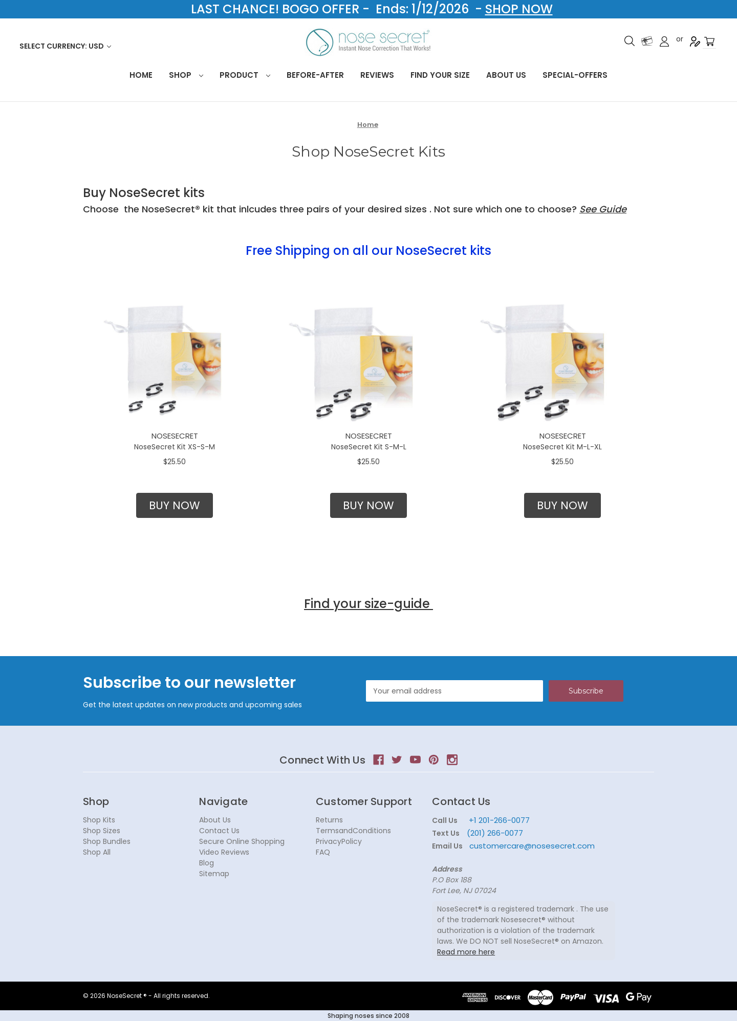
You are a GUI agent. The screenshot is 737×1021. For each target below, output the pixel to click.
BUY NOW (174, 505)
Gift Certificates (647, 41)
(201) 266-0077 (495, 833)
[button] (174, 505)
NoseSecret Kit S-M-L (368, 447)
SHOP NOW (519, 9)
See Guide (602, 209)
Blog (206, 863)
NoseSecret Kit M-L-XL (562, 447)
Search (629, 41)
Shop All (97, 852)
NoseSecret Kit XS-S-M (174, 447)
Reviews (377, 75)
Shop (186, 75)
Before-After (315, 75)
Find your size (440, 75)
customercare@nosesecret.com (531, 845)
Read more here (466, 952)
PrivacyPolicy (339, 841)
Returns (329, 820)
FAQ (323, 852)
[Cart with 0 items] (709, 42)
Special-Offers (575, 75)
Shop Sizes (101, 831)
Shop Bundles (107, 841)
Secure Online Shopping (242, 841)
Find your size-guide (368, 603)
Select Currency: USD (65, 46)
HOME (141, 75)
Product (245, 75)
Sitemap (214, 873)
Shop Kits (99, 820)
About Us (506, 75)
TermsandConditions (353, 831)
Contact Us (219, 831)
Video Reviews (224, 852)
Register (695, 41)
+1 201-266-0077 (499, 820)
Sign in (664, 41)
